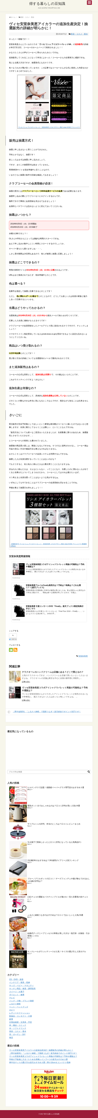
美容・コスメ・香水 (79, 34)
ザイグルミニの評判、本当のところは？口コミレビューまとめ (53, 824)
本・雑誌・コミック (17, 1025)
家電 (11, 1019)
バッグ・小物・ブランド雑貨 (21, 1001)
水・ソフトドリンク (17, 1028)
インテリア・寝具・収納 (19, 982)
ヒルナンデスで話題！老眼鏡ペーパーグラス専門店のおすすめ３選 (55, 787)
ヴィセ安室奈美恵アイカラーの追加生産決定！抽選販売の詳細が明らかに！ (41, 1050)
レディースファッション (19, 1013)
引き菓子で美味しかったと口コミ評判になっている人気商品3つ (54, 842)
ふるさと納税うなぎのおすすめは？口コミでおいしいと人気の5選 (55, 915)
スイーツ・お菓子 (16, 992)
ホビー (12, 1010)
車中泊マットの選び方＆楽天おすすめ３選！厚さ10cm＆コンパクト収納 (39, 1062)
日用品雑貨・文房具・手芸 (20, 1022)
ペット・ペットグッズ (18, 1007)
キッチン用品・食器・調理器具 (22, 989)
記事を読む (26, 682)
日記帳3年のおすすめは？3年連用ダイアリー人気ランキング (53, 860)
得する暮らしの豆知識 (47, 4)
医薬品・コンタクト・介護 (20, 1016)
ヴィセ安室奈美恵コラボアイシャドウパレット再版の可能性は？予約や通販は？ (43, 1056)
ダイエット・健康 (16, 995)
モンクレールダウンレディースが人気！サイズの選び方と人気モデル (56, 952)
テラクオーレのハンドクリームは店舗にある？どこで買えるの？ (52, 672)
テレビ (12, 998)
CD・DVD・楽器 (16, 979)
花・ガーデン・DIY (17, 1034)
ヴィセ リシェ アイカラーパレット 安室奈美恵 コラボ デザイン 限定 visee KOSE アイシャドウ (49, 127)
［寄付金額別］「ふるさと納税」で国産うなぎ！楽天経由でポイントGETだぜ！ (44, 712)
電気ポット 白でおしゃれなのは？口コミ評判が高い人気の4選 (53, 806)
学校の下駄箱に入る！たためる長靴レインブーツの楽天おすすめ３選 (38, 1059)
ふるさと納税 (15, 1004)
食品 (11, 1037)
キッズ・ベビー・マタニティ (21, 986)
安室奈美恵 (83, 656)
